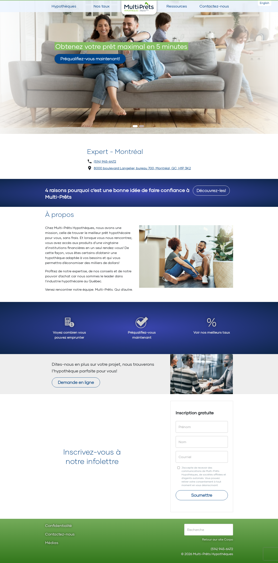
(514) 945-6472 (105, 161)
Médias (51, 543)
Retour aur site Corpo (217, 539)
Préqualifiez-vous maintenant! (90, 58)
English (264, 3)
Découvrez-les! (211, 190)
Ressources (176, 6)
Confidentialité (58, 526)
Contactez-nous (214, 6)
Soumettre (201, 495)
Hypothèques (64, 6)
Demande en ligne (76, 382)
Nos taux (101, 6)
